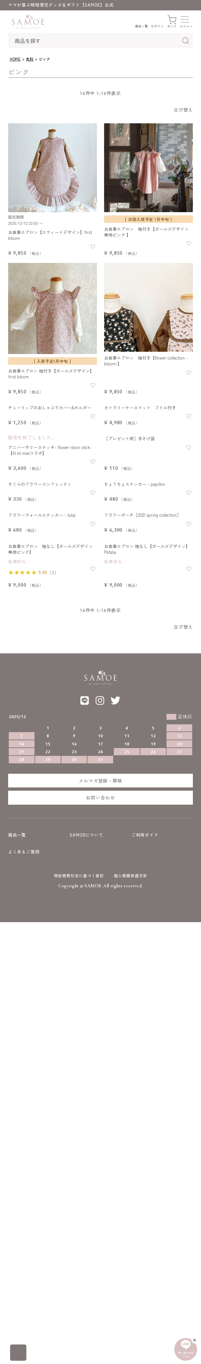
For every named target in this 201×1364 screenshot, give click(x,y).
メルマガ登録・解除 (100, 780)
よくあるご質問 (24, 852)
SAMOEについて (86, 835)
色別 (30, 58)
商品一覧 (17, 835)
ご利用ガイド (144, 835)
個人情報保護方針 (130, 875)
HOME (15, 58)
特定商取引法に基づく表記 (79, 875)
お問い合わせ (100, 797)
